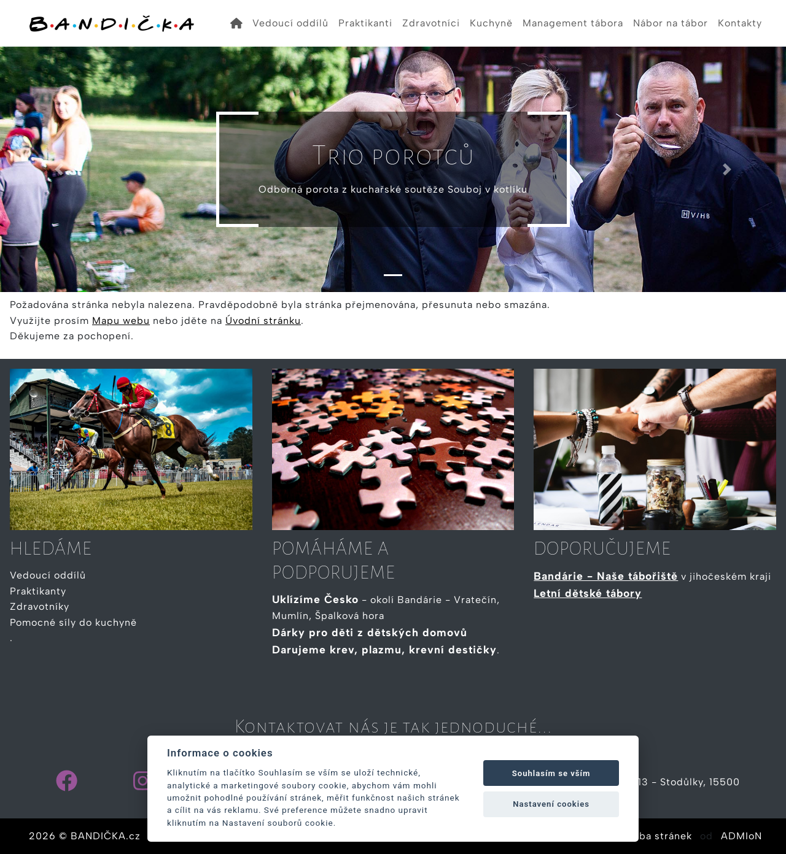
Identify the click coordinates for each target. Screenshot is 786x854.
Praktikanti (365, 23)
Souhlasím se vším (551, 773)
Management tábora (573, 23)
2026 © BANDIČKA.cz (85, 836)
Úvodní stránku (263, 320)
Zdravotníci (431, 23)
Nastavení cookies (551, 804)
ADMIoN (741, 836)
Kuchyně (491, 23)
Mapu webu (121, 320)
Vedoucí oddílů (290, 23)
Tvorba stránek (654, 836)
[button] (59, 169)
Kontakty (740, 23)
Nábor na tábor (670, 23)
